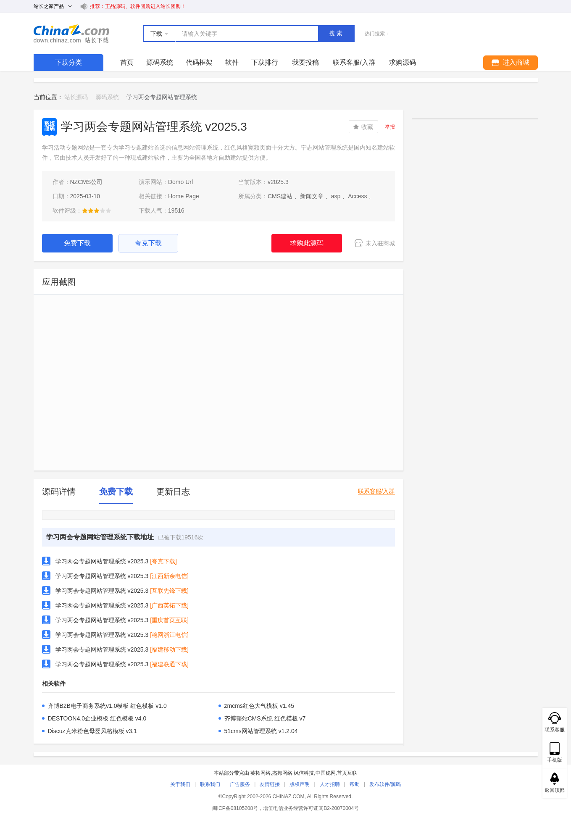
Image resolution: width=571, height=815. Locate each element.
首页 (127, 62)
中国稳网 (326, 773)
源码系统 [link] (107, 97)
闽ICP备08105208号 (235, 808)
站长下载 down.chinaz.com (71, 33)
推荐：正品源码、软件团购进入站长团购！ (138, 6)
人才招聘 (330, 784)
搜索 (336, 33)
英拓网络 (260, 773)
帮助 (355, 784)
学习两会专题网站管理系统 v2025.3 (102, 561)
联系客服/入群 (376, 491)
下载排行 (264, 62)
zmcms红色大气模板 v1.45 (259, 705)
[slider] (96, 210)
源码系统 (159, 62)
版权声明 (299, 784)
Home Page (183, 196)
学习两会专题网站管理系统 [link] (161, 97)
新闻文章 (312, 196)
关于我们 (180, 784)
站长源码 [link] (76, 97)
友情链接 (270, 784)
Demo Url (180, 182)
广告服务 (240, 784)
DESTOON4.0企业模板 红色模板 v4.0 (97, 718)
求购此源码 (307, 243)
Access (357, 196)
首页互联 (347, 773)
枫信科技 (304, 773)
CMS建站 (280, 196)
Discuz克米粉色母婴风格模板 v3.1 (92, 731)
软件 (232, 62)
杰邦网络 (282, 773)
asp (336, 196)
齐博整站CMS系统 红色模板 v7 (265, 718)
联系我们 (210, 784)
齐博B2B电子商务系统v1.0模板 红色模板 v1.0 (107, 705)
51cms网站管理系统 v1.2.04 (261, 731)
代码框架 (199, 62)
